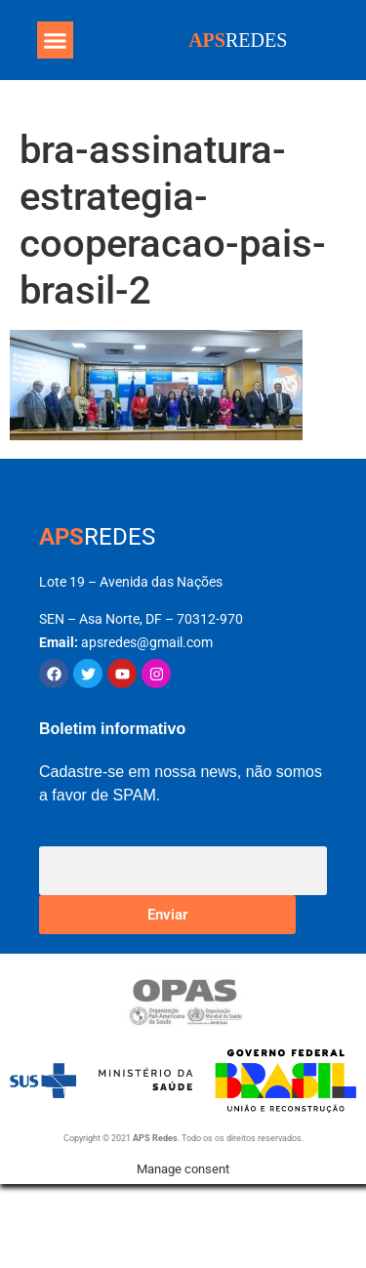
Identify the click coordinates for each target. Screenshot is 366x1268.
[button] (55, 40)
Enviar (167, 914)
